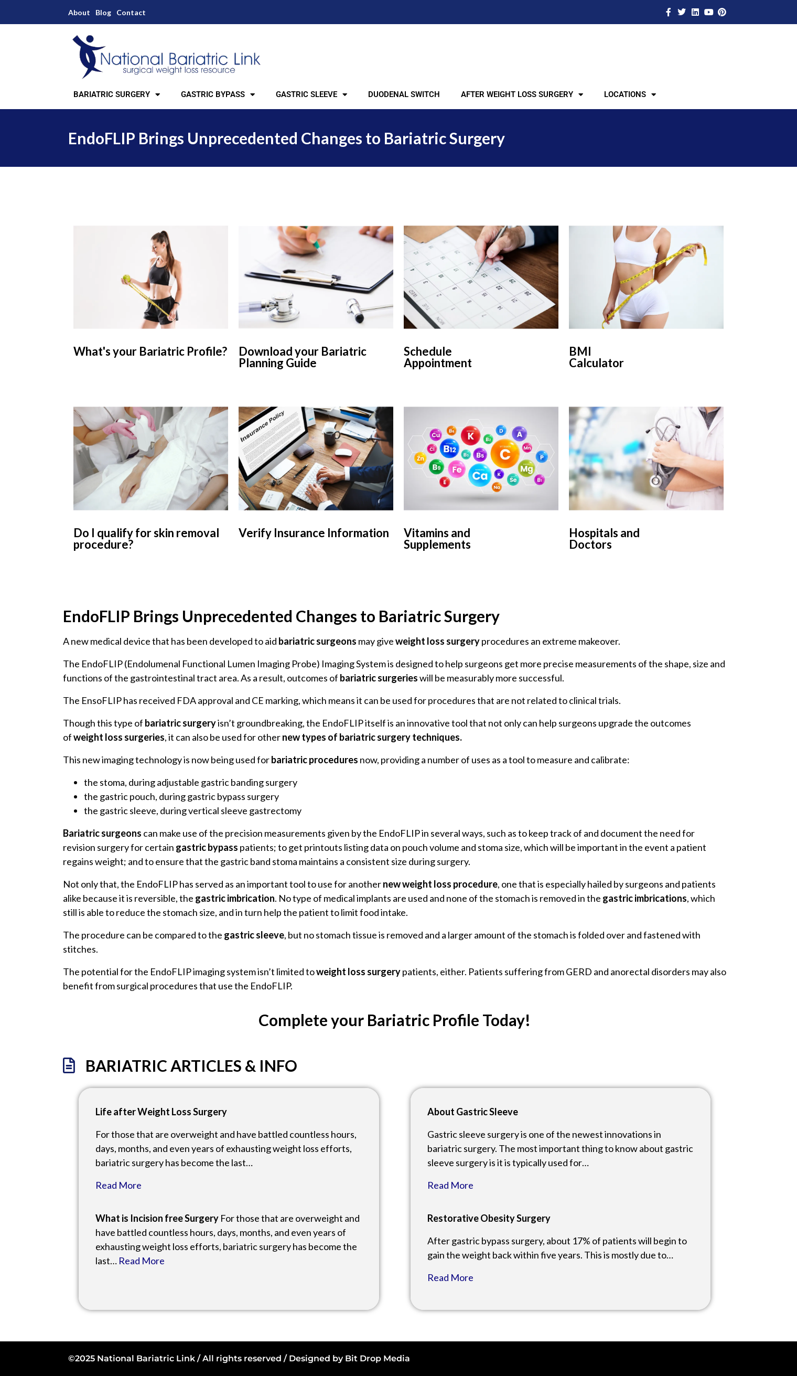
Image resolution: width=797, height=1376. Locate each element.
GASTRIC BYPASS (218, 95)
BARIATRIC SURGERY (116, 95)
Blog (103, 12)
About (79, 12)
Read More (118, 1185)
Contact (131, 12)
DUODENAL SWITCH (404, 94)
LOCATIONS (630, 95)
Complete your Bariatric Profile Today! (395, 1019)
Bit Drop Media (377, 1358)
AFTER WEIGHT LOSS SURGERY (522, 95)
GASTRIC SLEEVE (311, 95)
